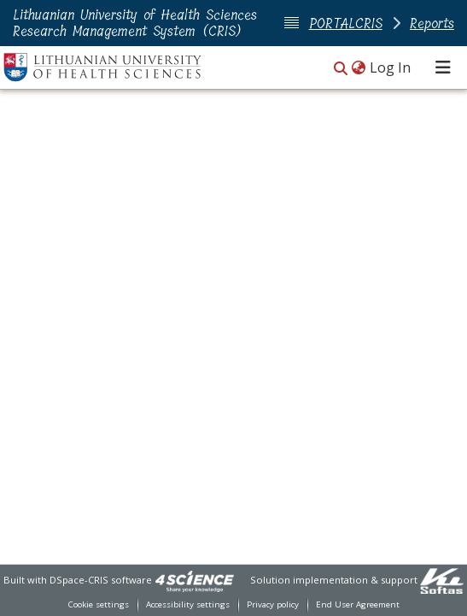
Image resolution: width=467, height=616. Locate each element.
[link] (194, 579)
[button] (340, 69)
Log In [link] (391, 67)
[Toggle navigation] (443, 67)
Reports (432, 23)
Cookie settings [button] (98, 604)
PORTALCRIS (345, 23)
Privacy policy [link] (273, 604)
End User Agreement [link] (358, 604)
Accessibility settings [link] (188, 604)
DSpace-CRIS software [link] (101, 579)
